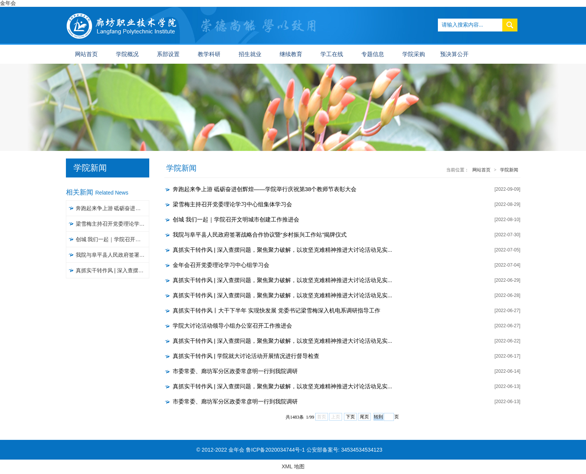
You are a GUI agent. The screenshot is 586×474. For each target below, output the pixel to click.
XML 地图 (292, 466)
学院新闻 (509, 170)
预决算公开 (454, 54)
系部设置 (168, 54)
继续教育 (291, 54)
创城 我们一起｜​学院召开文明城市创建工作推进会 (113, 239)
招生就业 (250, 54)
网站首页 (86, 54)
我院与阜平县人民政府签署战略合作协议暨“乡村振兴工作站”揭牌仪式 (113, 255)
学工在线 (331, 54)
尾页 (364, 416)
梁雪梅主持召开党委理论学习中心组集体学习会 (113, 224)
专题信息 (372, 54)
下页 (350, 416)
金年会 (8, 3)
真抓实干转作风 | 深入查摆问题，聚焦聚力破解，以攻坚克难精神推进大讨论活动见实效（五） (113, 270)
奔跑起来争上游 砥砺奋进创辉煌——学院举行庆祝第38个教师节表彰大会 (113, 208)
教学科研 (209, 54)
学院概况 (127, 54)
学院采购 (413, 54)
